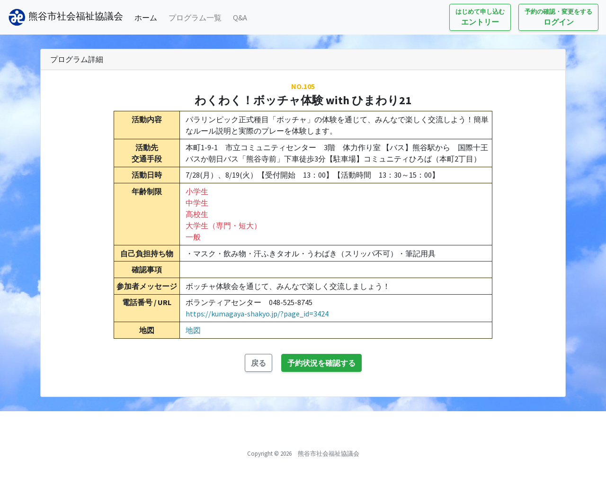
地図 (193, 330)
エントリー (480, 17)
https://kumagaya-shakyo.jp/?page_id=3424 (257, 313)
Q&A (240, 17)
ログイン (558, 17)
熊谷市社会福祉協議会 (65, 17)
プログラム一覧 (195, 17)
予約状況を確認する (321, 363)
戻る (258, 363)
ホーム (147, 16)
